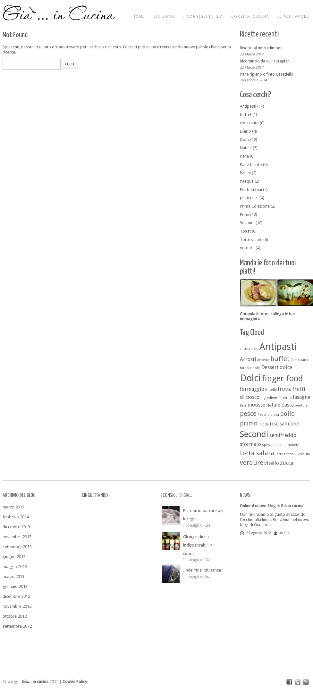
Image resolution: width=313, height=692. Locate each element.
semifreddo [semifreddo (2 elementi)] (282, 435)
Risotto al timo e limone (261, 48)
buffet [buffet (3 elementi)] (280, 359)
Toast (245, 231)
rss (306, 682)
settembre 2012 (17, 626)
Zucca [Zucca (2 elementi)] (286, 463)
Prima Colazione (255, 206)
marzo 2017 (13, 507)
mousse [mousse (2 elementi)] (256, 405)
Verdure (247, 247)
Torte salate (251, 239)
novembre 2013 (17, 536)
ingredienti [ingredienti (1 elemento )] (269, 398)
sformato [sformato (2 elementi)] (250, 444)
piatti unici (249, 197)
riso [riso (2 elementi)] (274, 424)
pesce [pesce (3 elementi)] (248, 413)
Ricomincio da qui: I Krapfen (265, 61)
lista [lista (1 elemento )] (243, 405)
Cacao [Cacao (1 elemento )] (295, 360)
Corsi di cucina (250, 16)
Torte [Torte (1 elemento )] (279, 454)
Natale (246, 147)
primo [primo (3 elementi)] (249, 423)
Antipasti (248, 106)
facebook (289, 682)
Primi (244, 214)
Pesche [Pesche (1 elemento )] (263, 415)
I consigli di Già (203, 16)
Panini (245, 172)
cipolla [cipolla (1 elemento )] (255, 368)
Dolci (244, 139)
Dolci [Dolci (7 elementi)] (250, 378)
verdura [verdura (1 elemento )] (304, 454)
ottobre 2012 (15, 616)
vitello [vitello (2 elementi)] (271, 463)
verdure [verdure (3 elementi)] (251, 462)
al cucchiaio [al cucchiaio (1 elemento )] (249, 349)
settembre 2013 (17, 546)
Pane (244, 156)
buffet (245, 114)
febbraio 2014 (16, 517)
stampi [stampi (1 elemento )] (278, 445)
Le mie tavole (293, 16)
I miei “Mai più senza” (203, 570)
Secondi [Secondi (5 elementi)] (254, 434)
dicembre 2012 (16, 596)
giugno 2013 (14, 556)
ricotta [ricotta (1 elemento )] (263, 424)
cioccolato (249, 122)
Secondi (247, 222)
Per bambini (251, 189)
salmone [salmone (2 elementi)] (289, 424)
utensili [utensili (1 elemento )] (290, 454)
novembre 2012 (17, 606)
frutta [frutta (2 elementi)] (285, 389)
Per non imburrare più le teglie (203, 514)
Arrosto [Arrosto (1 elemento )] (263, 360)
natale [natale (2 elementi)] (273, 405)
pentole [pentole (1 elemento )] (301, 405)
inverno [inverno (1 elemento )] (285, 398)
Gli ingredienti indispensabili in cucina (198, 545)
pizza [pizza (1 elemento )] (274, 415)
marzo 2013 (13, 576)
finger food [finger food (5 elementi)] (282, 378)
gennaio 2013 (15, 586)
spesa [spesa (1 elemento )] (267, 445)
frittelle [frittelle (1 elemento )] (271, 390)
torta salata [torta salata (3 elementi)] (257, 453)
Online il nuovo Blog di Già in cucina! (272, 506)
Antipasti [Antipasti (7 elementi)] (278, 346)
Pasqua (247, 181)
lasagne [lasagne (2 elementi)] (301, 397)
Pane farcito (251, 164)
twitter (297, 682)
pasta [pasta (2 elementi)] (287, 405)
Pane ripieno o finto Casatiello (266, 74)
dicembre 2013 (16, 526)
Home (138, 16)
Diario (245, 131)
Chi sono (164, 16)
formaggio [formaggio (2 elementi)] (252, 389)
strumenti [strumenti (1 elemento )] (292, 445)
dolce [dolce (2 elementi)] (286, 367)
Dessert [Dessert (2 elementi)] (270, 367)
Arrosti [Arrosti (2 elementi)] (248, 359)
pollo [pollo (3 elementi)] (287, 413)
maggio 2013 (15, 566)
